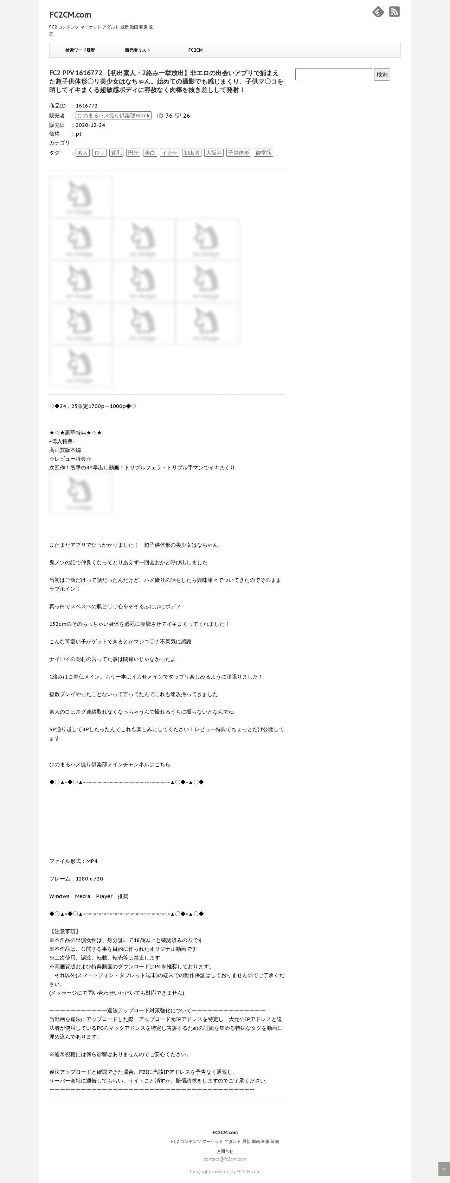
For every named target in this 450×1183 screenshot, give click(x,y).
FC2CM (195, 50)
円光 (133, 152)
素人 (82, 152)
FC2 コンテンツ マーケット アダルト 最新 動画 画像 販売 (225, 1141)
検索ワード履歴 (80, 50)
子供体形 (238, 152)
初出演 (192, 152)
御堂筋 (263, 152)
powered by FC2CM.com (236, 1171)
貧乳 (116, 152)
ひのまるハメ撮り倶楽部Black (113, 115)
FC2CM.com (70, 15)
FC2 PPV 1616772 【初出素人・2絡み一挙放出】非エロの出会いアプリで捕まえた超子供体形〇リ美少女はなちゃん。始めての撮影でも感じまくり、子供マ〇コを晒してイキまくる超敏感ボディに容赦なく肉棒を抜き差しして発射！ (166, 81)
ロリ (99, 152)
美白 (150, 152)
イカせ (170, 152)
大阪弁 (214, 152)
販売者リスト (137, 50)
